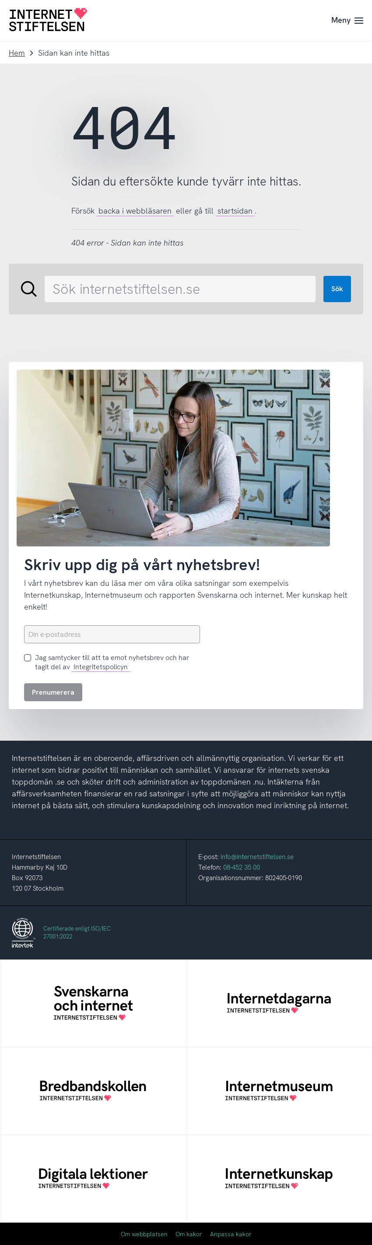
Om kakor (188, 1234)
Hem (17, 53)
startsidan (235, 211)
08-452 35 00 (241, 867)
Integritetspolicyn (101, 666)
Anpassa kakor (231, 1234)
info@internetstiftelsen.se (257, 857)
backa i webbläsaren (135, 211)
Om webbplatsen (144, 1234)
